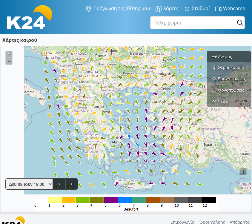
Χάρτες (167, 9)
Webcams (230, 9)
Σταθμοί (196, 9)
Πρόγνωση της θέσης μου (117, 8)
